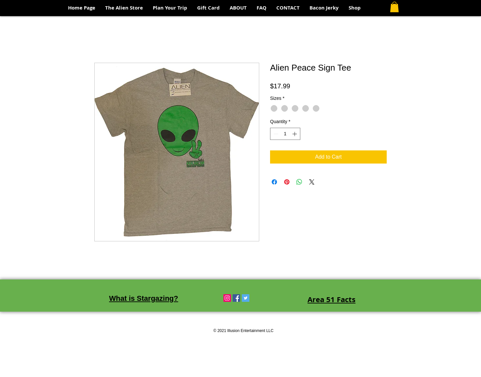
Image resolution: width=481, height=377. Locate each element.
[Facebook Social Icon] (236, 298)
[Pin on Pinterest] (287, 182)
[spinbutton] (285, 134)
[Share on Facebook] (274, 182)
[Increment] (295, 134)
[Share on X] (312, 182)
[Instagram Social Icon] (227, 298)
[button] (394, 7)
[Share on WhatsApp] (299, 182)
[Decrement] (275, 134)
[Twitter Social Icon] (245, 298)
